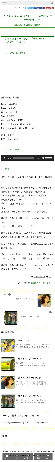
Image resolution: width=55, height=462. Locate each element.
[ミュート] (43, 158)
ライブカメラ (19, 8)
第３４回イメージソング (29, 359)
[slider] (24, 158)
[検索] (52, 3)
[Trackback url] (27, 422)
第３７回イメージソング (29, 396)
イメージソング (39, 277)
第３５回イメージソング (29, 378)
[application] (27, 158)
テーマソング (24, 340)
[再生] (4, 158)
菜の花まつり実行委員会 (42, 283)
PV (50, 277)
